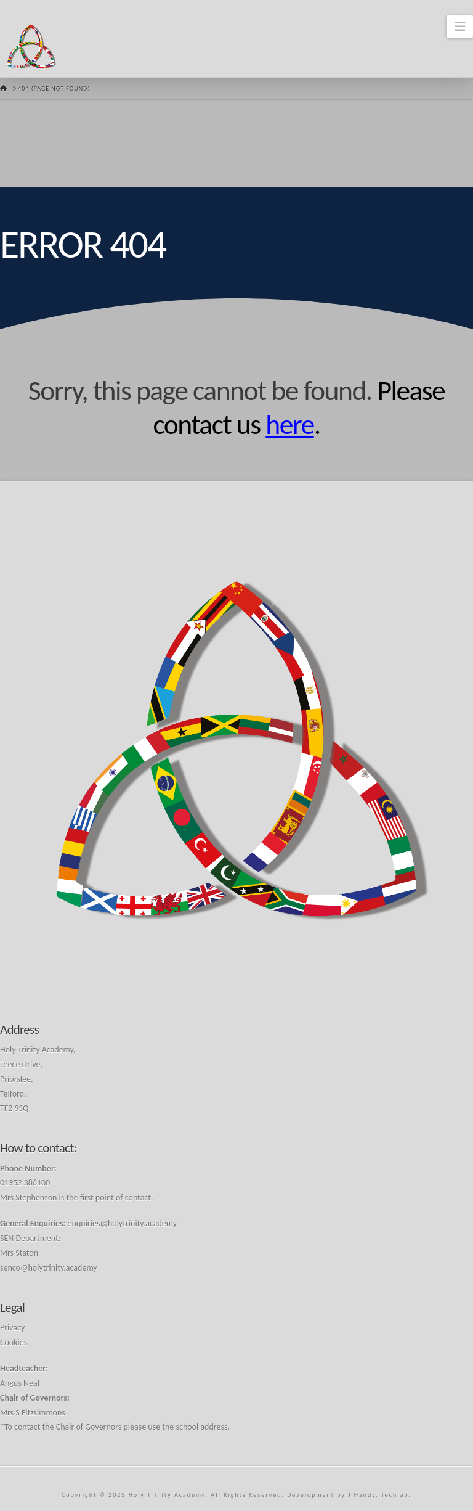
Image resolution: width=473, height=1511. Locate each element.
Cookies (13, 1342)
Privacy (12, 1327)
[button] (460, 26)
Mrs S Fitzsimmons (32, 1412)
